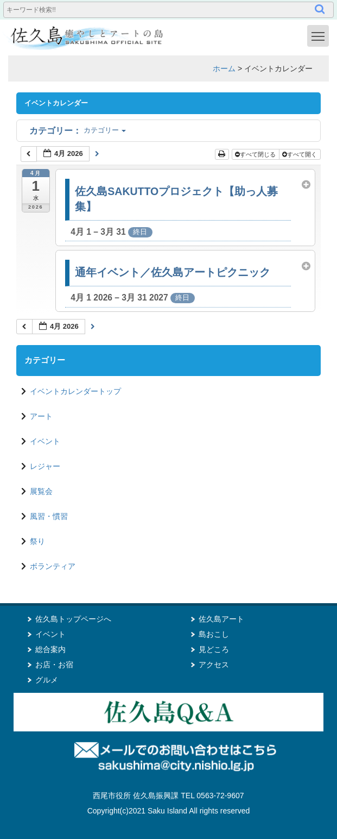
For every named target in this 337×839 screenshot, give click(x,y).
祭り (37, 541)
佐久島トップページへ (73, 619)
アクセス (214, 664)
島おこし (214, 634)
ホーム (224, 68)
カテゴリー (77, 130)
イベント (45, 441)
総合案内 (50, 649)
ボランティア (52, 566)
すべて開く (300, 154)
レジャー (45, 466)
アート (41, 416)
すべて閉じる (256, 154)
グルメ (46, 679)
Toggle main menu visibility (320, 35)
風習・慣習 (49, 516)
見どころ (214, 649)
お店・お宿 (54, 664)
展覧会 (41, 491)
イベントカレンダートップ (75, 391)
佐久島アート (221, 619)
